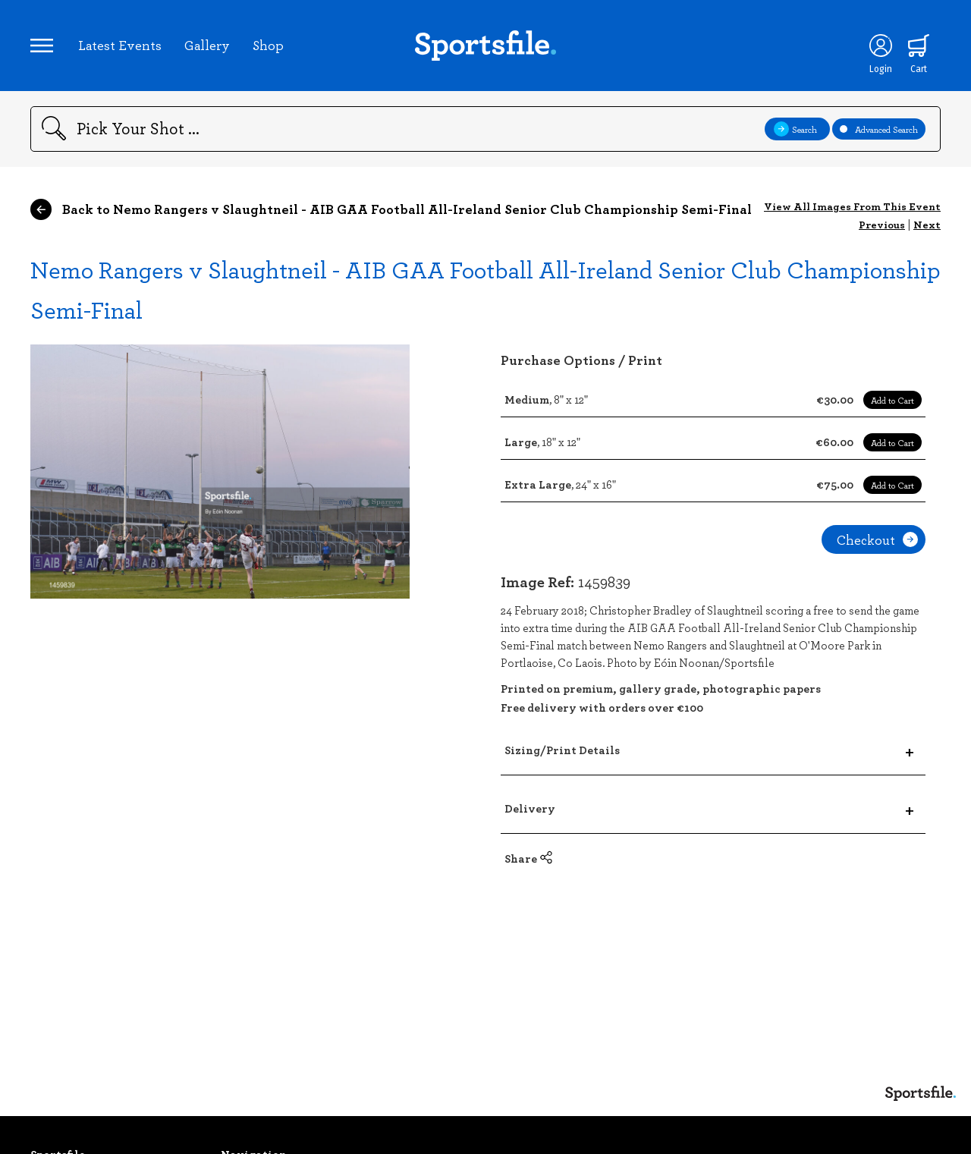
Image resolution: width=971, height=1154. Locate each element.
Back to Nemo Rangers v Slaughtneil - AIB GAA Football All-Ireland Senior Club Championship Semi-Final (391, 209)
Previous (882, 224)
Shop (268, 45)
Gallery (207, 45)
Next (927, 224)
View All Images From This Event (852, 206)
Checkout (877, 539)
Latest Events (120, 45)
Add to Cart (892, 400)
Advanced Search (879, 129)
